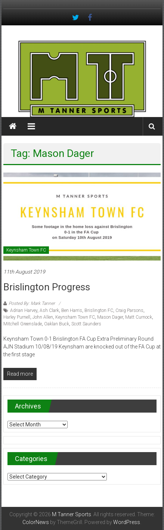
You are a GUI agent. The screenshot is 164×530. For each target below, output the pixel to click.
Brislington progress (46, 287)
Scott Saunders (86, 323)
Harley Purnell (16, 317)
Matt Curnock (138, 317)
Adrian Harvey (23, 310)
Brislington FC (98, 310)
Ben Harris (71, 310)
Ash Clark (49, 310)
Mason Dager (110, 317)
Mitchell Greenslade (22, 323)
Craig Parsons (129, 310)
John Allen (43, 317)
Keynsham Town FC (26, 250)
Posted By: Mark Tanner (32, 303)
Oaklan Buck (56, 323)
